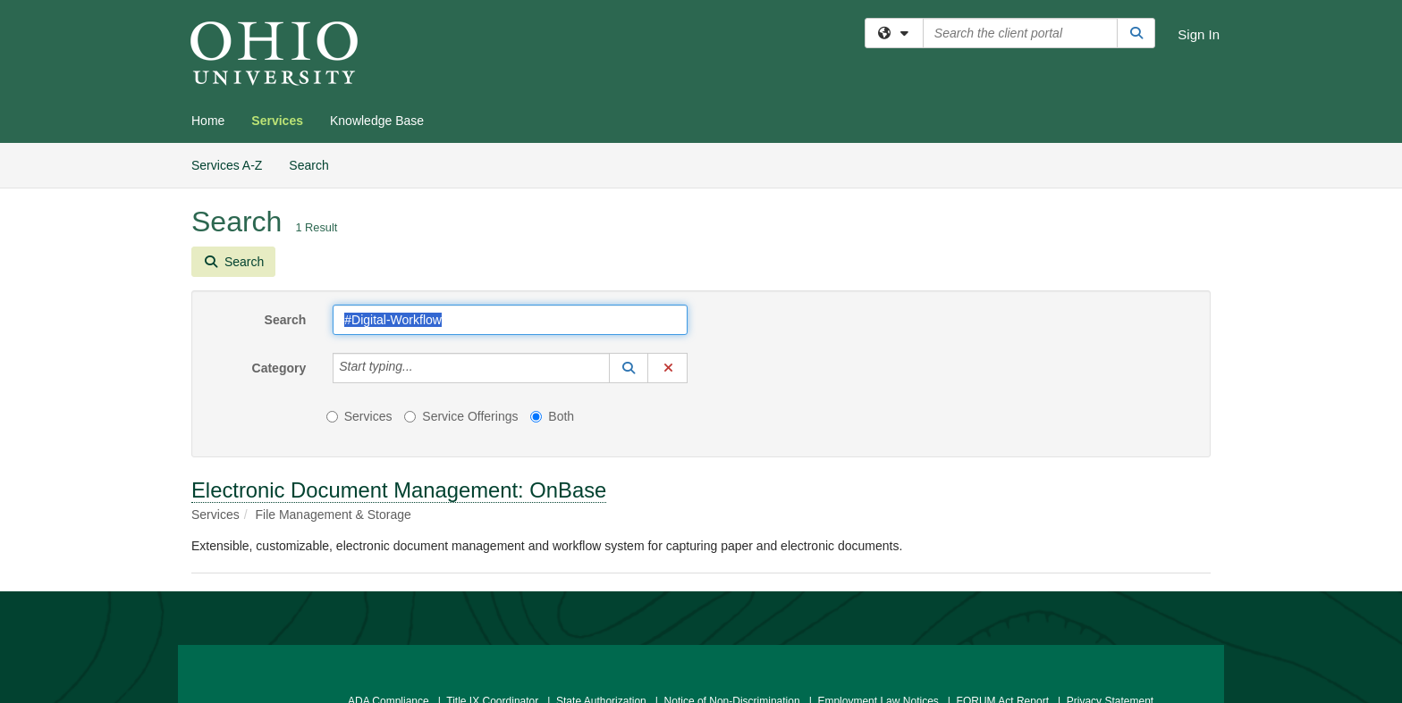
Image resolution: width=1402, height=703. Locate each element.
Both (552, 416)
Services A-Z (226, 165)
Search (315, 163)
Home (207, 120)
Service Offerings (461, 416)
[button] (628, 368)
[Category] (423, 368)
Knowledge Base (377, 120)
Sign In (1199, 34)
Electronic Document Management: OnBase (398, 490)
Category (279, 368)
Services (277, 120)
